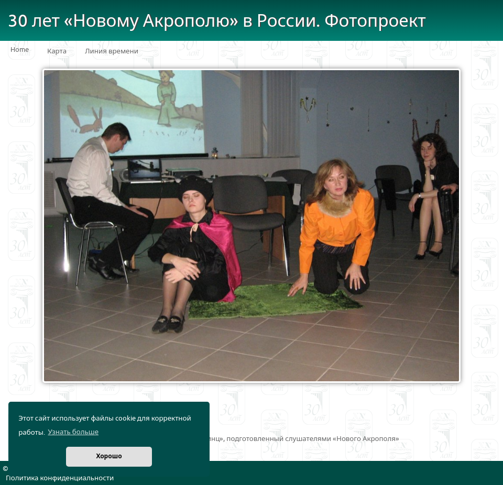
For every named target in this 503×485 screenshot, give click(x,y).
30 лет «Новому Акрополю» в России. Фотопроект (217, 21)
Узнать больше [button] (73, 432)
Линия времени (111, 51)
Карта (57, 51)
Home (19, 49)
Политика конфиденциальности (60, 478)
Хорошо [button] (109, 456)
